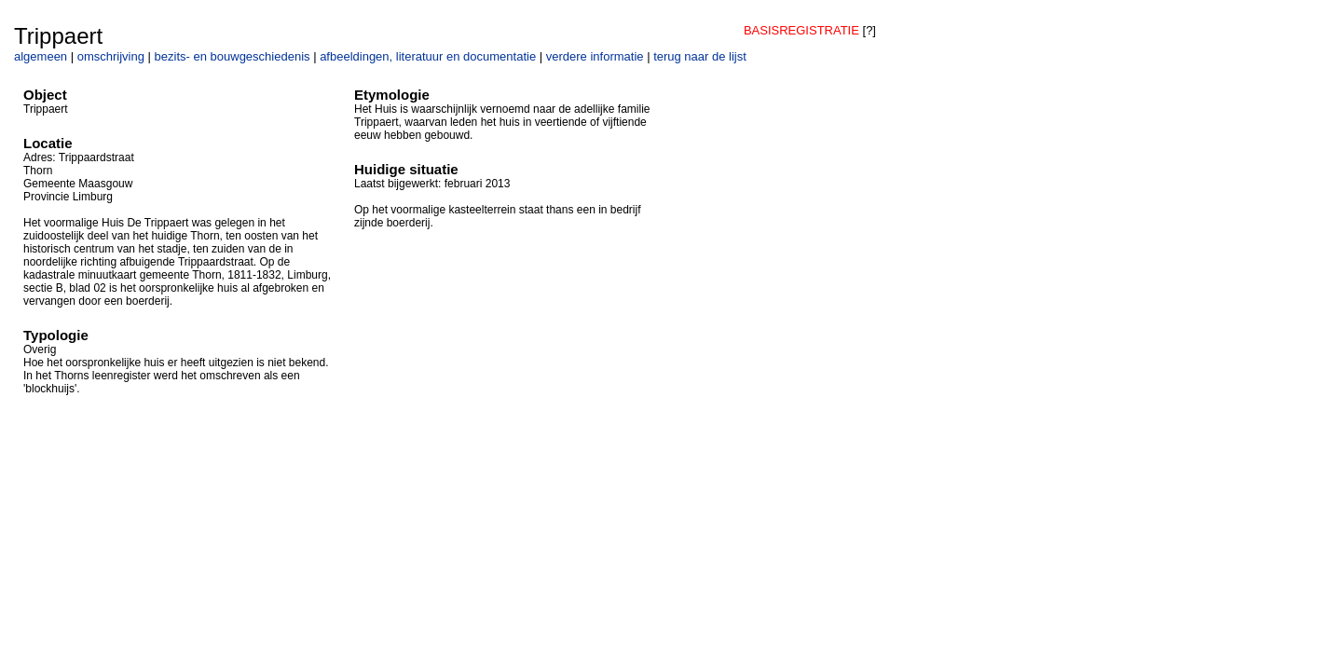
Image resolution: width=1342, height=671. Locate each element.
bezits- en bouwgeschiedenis (232, 56)
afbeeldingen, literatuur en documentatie (428, 56)
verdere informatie (595, 56)
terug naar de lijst (699, 56)
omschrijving (110, 56)
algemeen (40, 56)
